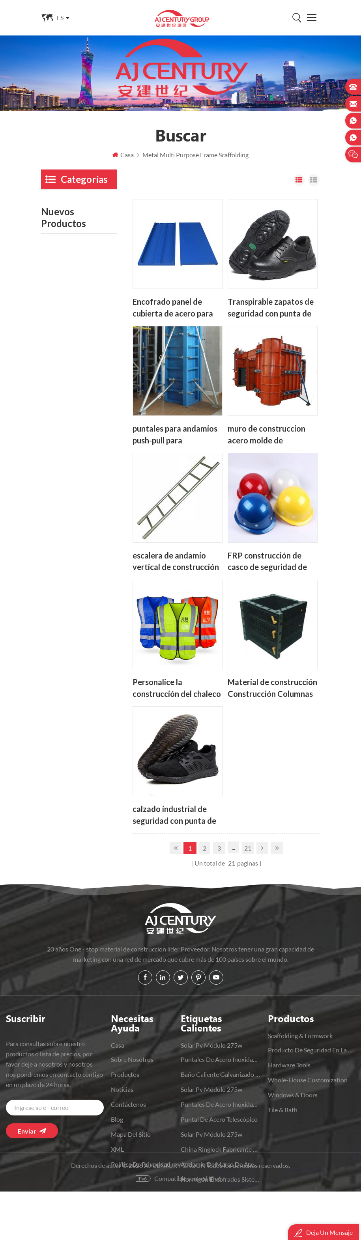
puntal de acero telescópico (219, 1119)
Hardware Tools (62, 274)
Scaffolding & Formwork (59, 206)
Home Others (59, 399)
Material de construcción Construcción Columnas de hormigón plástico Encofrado (272, 688)
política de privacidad (140, 1164)
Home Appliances (65, 381)
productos (125, 1074)
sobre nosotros (132, 1059)
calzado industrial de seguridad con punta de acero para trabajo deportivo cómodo (174, 815)
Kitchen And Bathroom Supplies (72, 341)
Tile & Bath (56, 452)
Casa (123, 154)
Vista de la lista (314, 180)
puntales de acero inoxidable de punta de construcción (221, 1059)
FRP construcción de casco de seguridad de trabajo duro (267, 561)
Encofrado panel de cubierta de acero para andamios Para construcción (173, 307)
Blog (117, 1119)
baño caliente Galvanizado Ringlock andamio (221, 1074)
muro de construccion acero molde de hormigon (266, 434)
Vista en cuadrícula (299, 180)
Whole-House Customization (61, 296)
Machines (54, 488)
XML (117, 1149)
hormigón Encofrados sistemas (221, 1179)
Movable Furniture (66, 319)
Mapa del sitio (131, 1134)
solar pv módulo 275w (211, 1045)
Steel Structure (61, 256)
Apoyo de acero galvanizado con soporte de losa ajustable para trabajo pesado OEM (94, 556)
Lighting (52, 470)
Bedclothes (56, 364)
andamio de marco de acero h (221, 1164)
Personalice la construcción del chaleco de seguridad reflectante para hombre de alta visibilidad (177, 688)
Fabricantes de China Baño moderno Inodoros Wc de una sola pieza (94, 680)
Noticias (122, 1089)
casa (117, 1045)
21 (247, 848)
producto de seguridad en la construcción (72, 233)
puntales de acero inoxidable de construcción (221, 1104)
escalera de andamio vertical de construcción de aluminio (176, 561)
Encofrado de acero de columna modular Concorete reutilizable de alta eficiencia (92, 597)
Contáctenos (128, 1104)
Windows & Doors (66, 417)
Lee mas (85, 573)
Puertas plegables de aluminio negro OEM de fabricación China (93, 638)
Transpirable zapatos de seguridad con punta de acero (271, 307)
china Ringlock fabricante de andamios (221, 1149)
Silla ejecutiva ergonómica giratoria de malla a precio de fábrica (91, 721)
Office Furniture (63, 435)
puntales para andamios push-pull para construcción (175, 434)
